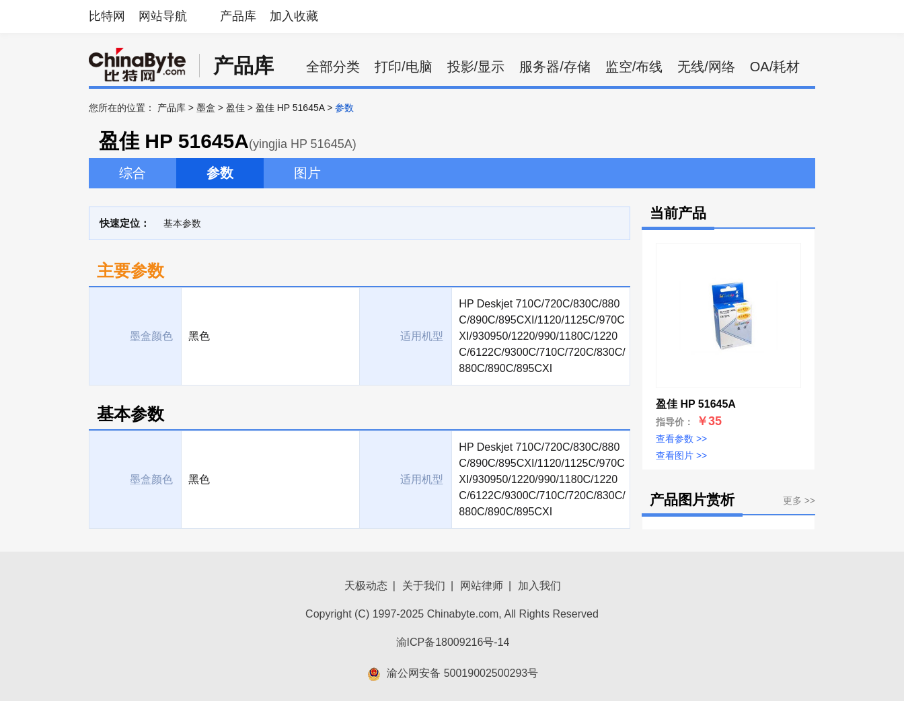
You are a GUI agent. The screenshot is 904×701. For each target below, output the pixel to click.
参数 (219, 172)
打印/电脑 (403, 66)
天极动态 (365, 585)
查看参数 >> (681, 438)
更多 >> (799, 500)
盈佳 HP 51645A (290, 107)
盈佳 (235, 107)
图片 (307, 172)
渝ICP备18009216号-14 (453, 642)
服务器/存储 (555, 66)
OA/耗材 (775, 66)
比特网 (107, 16)
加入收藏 (294, 16)
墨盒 (205, 107)
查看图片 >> (681, 455)
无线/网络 (706, 66)
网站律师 (481, 585)
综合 (132, 172)
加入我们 (539, 585)
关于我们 (423, 585)
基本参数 (182, 223)
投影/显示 (476, 66)
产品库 (238, 16)
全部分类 (333, 66)
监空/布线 (634, 66)
